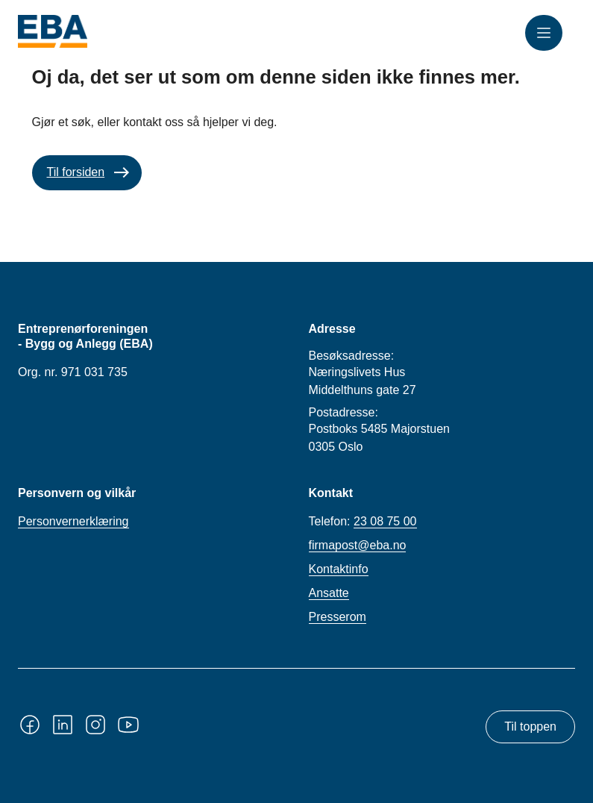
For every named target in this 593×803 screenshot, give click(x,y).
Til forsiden (76, 172)
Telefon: (363, 521)
